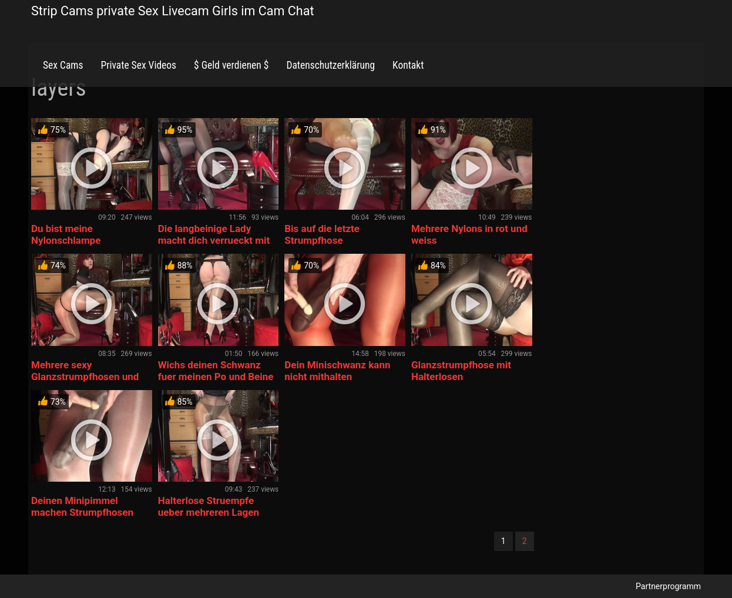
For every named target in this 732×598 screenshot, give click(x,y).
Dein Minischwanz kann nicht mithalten (337, 370)
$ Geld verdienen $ (231, 65)
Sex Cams (63, 65)
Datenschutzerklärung (330, 65)
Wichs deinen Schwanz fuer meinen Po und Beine (216, 370)
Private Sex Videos (138, 65)
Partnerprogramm (668, 586)
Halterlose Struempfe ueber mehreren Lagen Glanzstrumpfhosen (208, 512)
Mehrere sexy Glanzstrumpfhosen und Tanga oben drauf (85, 376)
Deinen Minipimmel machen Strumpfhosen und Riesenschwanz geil (85, 512)
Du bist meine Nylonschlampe (65, 234)
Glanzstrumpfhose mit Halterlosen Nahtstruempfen (461, 376)
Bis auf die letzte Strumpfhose (322, 234)
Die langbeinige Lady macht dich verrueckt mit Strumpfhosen (214, 240)
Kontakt (408, 65)
